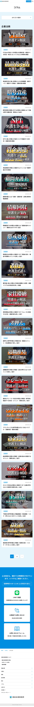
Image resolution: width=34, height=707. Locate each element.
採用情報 (2, 691)
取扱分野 (3, 669)
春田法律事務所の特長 (6, 661)
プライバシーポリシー (5, 693)
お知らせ (3, 688)
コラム (2, 685)
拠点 (2, 682)
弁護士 (2, 672)
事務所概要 (4, 665)
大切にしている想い (6, 663)
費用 (2, 675)
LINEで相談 (28, 1)
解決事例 (3, 679)
